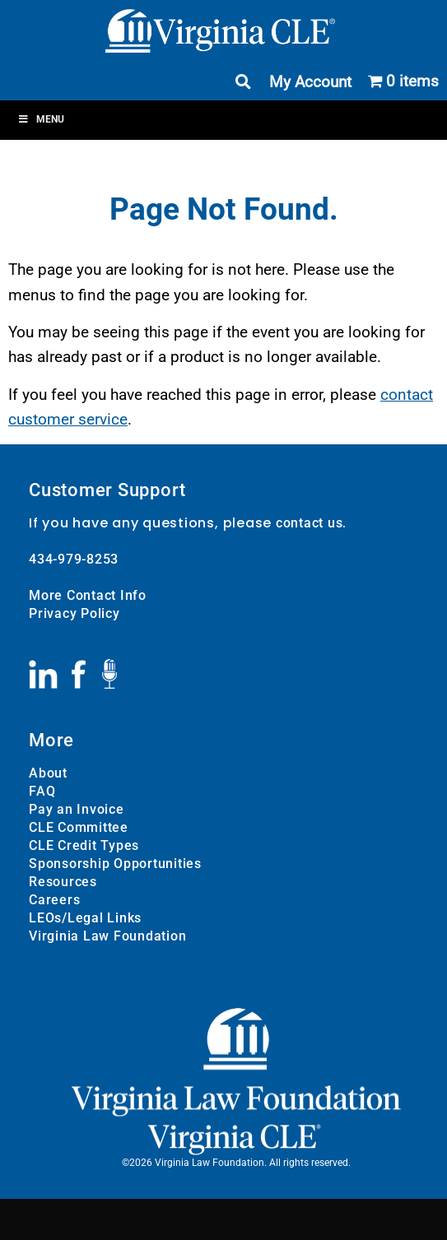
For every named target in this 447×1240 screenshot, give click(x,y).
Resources (63, 881)
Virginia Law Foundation (107, 936)
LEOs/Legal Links (85, 918)
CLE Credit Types (84, 845)
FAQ (42, 791)
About (48, 773)
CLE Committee (78, 827)
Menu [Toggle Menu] (40, 119)
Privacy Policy (74, 613)
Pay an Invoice (76, 809)
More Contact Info (88, 595)
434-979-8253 (74, 559)
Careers (54, 900)
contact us (309, 523)
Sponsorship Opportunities (115, 863)
